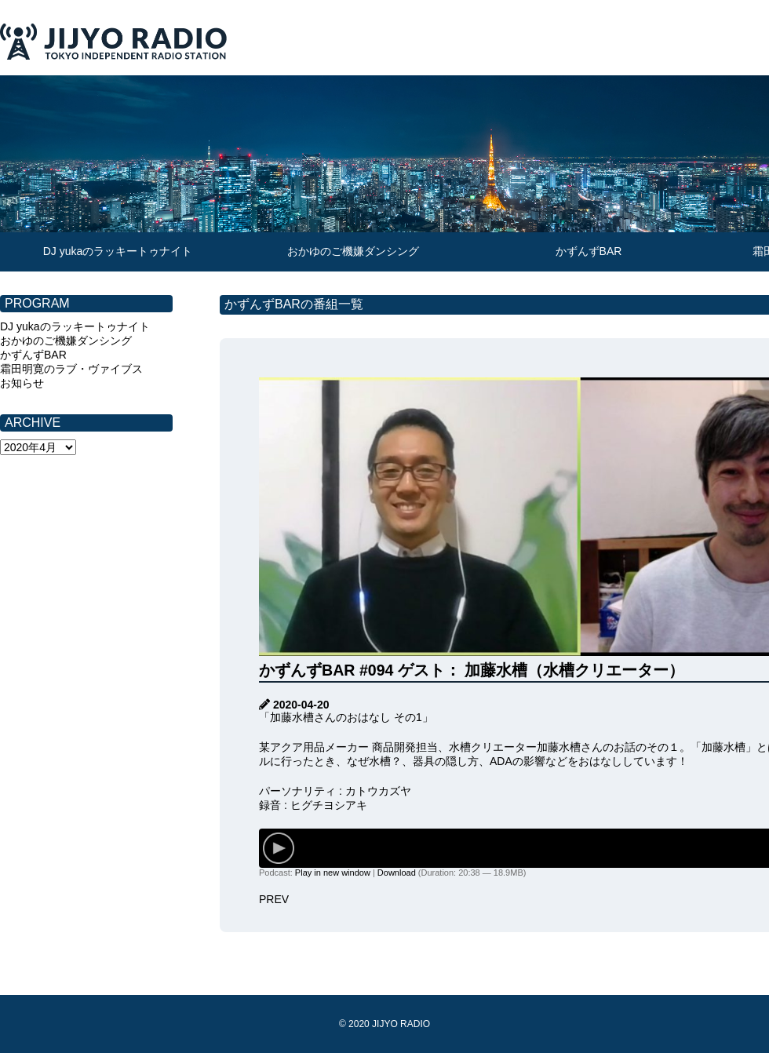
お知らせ (22, 383)
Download (396, 872)
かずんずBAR (589, 251)
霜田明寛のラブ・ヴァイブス (71, 369)
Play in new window (332, 872)
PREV (274, 899)
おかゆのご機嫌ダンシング (353, 251)
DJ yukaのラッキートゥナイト (118, 251)
